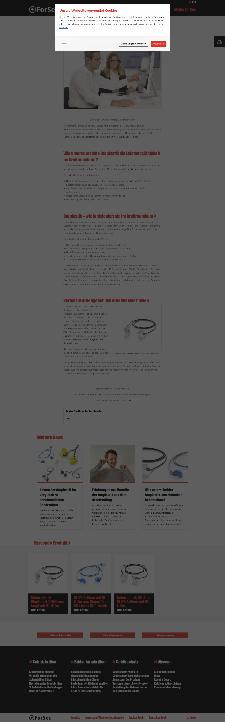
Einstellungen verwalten (133, 43)
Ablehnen (63, 44)
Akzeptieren (158, 43)
